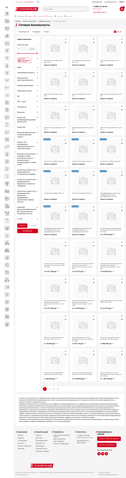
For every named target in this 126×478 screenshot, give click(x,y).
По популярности (23, 32)
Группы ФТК (23, 474)
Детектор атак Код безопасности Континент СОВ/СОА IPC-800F (110, 338)
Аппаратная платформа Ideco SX (82, 193)
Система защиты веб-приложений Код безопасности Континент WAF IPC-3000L (54, 265)
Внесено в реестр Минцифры (23, 60)
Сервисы (30, 16)
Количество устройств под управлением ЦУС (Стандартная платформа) (26, 172)
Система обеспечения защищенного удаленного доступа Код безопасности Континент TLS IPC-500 (111, 266)
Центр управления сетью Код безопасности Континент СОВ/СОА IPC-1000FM (110, 374)
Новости (50, 16)
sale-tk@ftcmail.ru (99, 12)
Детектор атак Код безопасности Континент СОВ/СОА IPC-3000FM (82, 373)
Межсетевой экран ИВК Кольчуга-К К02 (83, 128)
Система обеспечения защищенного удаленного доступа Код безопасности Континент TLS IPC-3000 (55, 303)
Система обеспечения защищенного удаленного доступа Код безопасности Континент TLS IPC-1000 (83, 303)
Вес (18, 96)
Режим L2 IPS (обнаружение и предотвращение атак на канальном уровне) (26, 145)
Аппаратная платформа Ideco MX (110, 161)
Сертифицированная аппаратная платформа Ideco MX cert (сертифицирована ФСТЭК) (82, 230)
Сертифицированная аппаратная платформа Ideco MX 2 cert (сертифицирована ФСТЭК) (54, 230)
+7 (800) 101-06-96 (100, 8)
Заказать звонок (97, 9)
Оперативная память (24, 91)
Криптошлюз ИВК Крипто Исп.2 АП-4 (109, 61)
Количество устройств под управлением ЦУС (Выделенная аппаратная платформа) (26, 183)
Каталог (20, 435)
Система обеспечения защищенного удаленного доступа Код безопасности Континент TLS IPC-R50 (83, 266)
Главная (17, 21)
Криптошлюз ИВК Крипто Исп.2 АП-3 (53, 95)
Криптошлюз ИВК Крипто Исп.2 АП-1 (81, 95)
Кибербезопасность (45, 21)
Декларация (47, 139)
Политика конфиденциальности (108, 474)
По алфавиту (36, 32)
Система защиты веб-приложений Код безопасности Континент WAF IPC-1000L (110, 230)
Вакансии (21, 448)
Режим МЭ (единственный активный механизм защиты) (26, 135)
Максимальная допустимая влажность (25, 79)
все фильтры (27, 231)
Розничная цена (22, 45)
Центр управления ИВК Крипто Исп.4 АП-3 (53, 61)
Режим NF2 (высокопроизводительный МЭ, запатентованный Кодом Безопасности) (26, 210)
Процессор (21, 112)
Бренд (19, 67)
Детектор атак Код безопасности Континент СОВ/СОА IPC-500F (54, 373)
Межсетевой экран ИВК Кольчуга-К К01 (111, 128)
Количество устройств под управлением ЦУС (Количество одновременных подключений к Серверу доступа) (26, 196)
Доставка (60, 16)
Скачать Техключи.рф (107, 445)
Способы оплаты (41, 448)
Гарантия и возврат (42, 451)
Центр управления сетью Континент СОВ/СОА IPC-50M (111, 301)
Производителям (41, 440)
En (38, 2)
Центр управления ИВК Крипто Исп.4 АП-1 (81, 61)
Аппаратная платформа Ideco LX (54, 193)
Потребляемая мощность (26, 73)
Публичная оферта (104, 472)
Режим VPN (21, 127)
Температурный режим (25, 85)
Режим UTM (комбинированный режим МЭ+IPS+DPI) (26, 120)
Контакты (69, 16)
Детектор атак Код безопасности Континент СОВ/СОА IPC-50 (54, 338)
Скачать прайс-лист (25, 446)
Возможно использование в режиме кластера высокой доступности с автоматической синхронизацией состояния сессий (26, 159)
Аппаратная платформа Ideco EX (54, 161)
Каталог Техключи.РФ (29, 21)
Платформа (20, 16)
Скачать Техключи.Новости (109, 438)
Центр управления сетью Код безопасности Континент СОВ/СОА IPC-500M (82, 339)
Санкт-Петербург (28, 2)
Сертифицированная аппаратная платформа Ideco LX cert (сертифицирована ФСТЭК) (110, 194)
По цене (46, 32)
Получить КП (40, 16)
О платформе (22, 440)
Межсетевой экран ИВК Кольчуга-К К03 (55, 128)
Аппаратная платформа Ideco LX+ (82, 161)
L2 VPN (19, 219)
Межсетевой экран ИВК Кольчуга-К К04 (111, 95)
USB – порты (21, 101)
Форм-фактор (22, 107)
